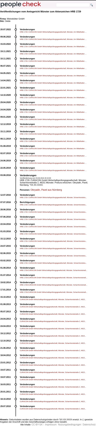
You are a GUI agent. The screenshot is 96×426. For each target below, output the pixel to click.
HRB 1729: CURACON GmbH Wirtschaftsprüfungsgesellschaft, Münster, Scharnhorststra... (53, 197)
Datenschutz (89, 424)
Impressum (51, 424)
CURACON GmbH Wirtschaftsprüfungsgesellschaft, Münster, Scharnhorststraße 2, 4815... (53, 299)
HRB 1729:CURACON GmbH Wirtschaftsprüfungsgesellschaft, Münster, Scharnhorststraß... (53, 270)
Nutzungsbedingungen (69, 424)
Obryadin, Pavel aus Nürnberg (46, 190)
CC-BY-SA (36, 424)
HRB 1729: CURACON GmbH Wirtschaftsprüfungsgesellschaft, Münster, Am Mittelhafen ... (53, 32)
